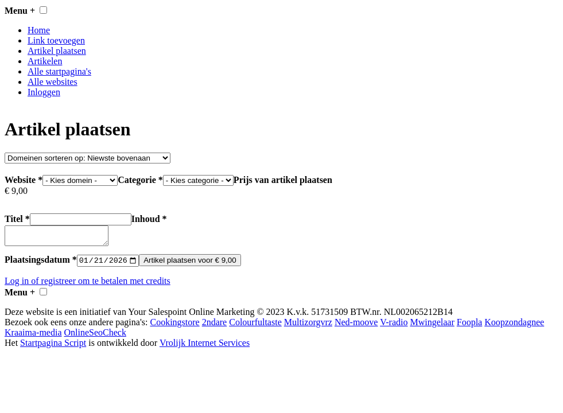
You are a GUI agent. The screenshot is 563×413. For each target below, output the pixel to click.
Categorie (176, 180)
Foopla (469, 327)
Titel (68, 219)
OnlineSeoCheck (95, 337)
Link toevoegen (56, 40)
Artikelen (45, 61)
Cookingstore (174, 327)
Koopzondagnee (514, 327)
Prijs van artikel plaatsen (283, 180)
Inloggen (44, 92)
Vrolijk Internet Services (205, 347)
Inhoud (149, 219)
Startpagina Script (53, 347)
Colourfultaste (255, 327)
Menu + (20, 10)
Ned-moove (356, 327)
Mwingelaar (432, 327)
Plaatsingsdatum (41, 264)
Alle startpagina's (59, 71)
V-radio (393, 327)
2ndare (214, 327)
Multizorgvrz (308, 327)
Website (61, 180)
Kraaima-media (33, 337)
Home (39, 30)
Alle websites (52, 82)
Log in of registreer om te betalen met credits (87, 285)
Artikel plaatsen (57, 51)
